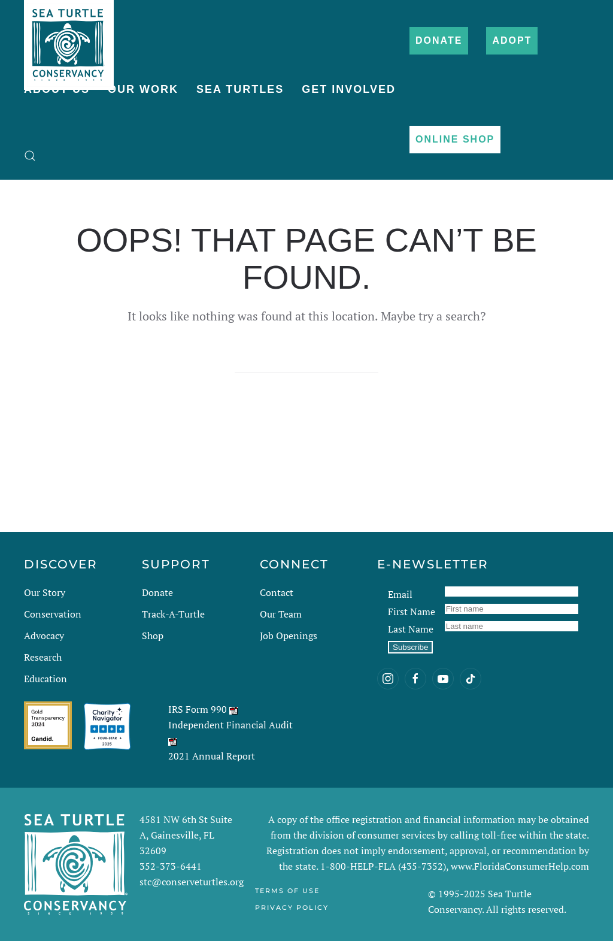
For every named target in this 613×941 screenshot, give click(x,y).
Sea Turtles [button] (240, 89)
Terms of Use (287, 890)
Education (45, 678)
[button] (30, 156)
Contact (276, 592)
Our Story (44, 592)
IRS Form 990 (197, 709)
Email (400, 594)
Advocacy (44, 635)
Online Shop (454, 139)
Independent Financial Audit (230, 724)
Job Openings (288, 635)
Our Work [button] (143, 89)
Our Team (281, 614)
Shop (152, 635)
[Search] (306, 361)
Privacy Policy (292, 907)
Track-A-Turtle (173, 614)
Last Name (410, 629)
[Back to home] (69, 39)
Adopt (512, 40)
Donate (438, 40)
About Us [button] (57, 89)
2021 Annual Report (211, 756)
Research (43, 657)
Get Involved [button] (349, 89)
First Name (411, 611)
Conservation (52, 614)
